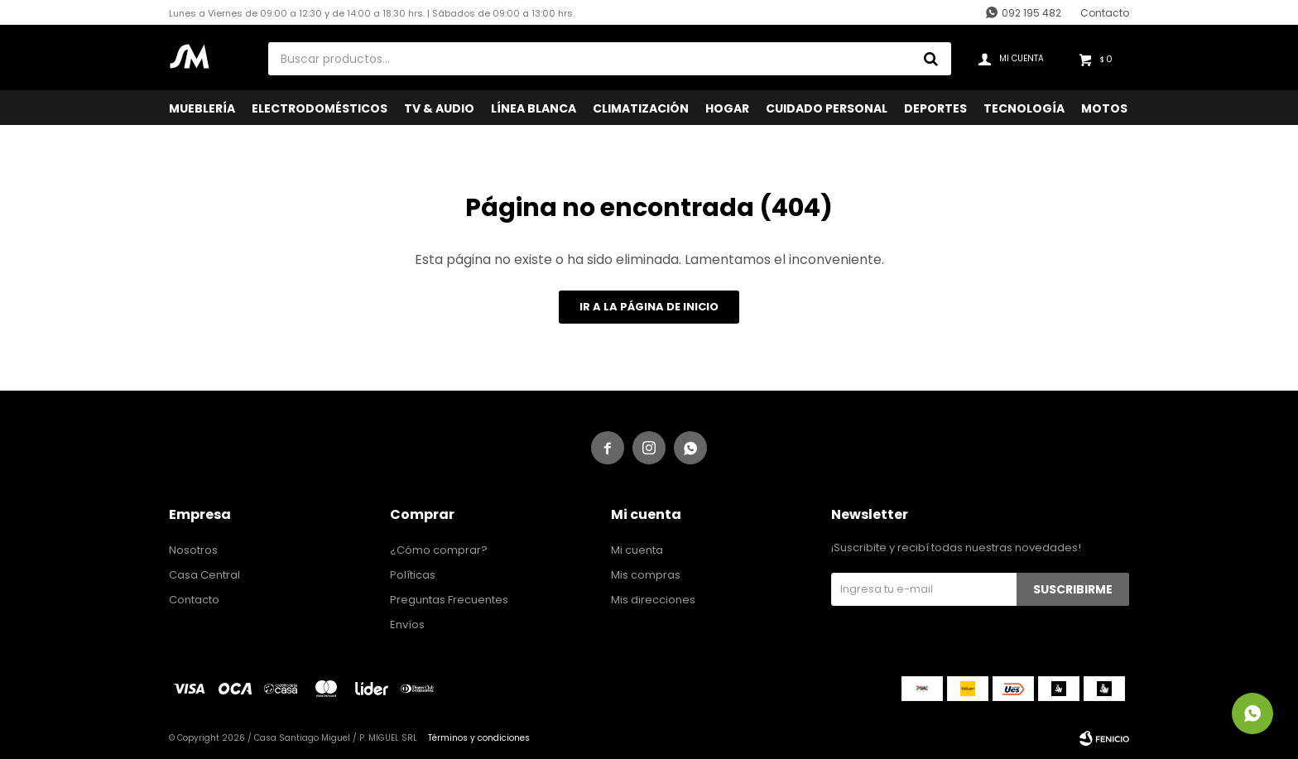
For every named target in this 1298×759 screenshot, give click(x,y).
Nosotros (193, 550)
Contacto (1104, 13)
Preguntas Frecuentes (449, 600)
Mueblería (202, 108)
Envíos (407, 624)
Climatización (641, 108)
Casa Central (204, 575)
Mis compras (645, 575)
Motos (1104, 108)
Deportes (935, 108)
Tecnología (1024, 108)
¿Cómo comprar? (439, 550)
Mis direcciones (653, 600)
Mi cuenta (637, 550)
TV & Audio (439, 108)
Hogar (727, 108)
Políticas (412, 575)
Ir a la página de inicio (649, 307)
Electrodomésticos (319, 108)
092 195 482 (1031, 13)
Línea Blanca (533, 108)
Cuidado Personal (826, 108)
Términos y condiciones (479, 738)
